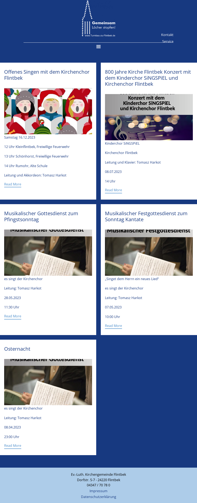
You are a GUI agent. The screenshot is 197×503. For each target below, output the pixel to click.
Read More (12, 184)
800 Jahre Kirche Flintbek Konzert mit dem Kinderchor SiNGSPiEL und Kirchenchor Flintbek (148, 77)
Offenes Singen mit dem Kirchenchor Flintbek (47, 74)
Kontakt (167, 34)
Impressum (98, 491)
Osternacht (17, 348)
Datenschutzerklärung (98, 496)
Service (167, 41)
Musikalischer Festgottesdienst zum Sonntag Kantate (146, 216)
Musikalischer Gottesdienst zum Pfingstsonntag (41, 216)
